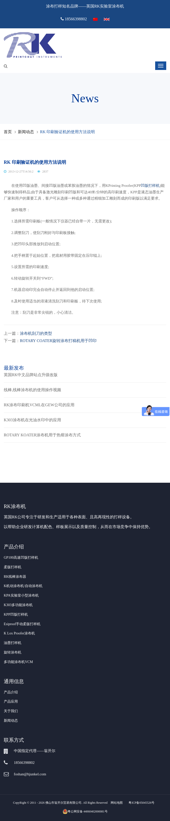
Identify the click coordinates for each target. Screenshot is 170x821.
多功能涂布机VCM (18, 662)
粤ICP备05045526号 (141, 802)
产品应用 (11, 701)
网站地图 (117, 802)
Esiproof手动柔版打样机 (22, 624)
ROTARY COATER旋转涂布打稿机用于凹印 (58, 341)
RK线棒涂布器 (15, 577)
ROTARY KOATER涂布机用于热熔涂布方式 (42, 435)
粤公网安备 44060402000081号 (85, 811)
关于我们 (11, 711)
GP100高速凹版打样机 (21, 557)
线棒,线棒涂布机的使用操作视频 (32, 390)
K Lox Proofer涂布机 (19, 633)
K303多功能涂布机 (18, 605)
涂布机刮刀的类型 (36, 333)
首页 (8, 132)
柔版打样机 (12, 567)
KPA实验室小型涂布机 (21, 595)
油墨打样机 (12, 643)
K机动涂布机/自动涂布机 (23, 586)
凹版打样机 (150, 186)
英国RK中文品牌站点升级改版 (31, 375)
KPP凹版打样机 (16, 614)
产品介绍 (11, 692)
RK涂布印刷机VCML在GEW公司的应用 (39, 405)
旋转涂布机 (12, 652)
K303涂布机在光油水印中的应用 (32, 420)
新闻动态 (26, 132)
